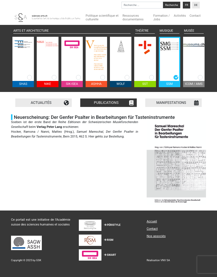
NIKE (47, 84)
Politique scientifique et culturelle (102, 17)
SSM (169, 84)
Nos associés (156, 236)
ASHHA (96, 84)
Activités (180, 16)
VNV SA (165, 260)
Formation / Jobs (161, 17)
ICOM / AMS (194, 84)
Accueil (152, 221)
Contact (195, 16)
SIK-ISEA (72, 84)
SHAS (23, 84)
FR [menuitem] (186, 5)
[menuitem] (186, 5)
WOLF (120, 84)
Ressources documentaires (133, 17)
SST (145, 84)
